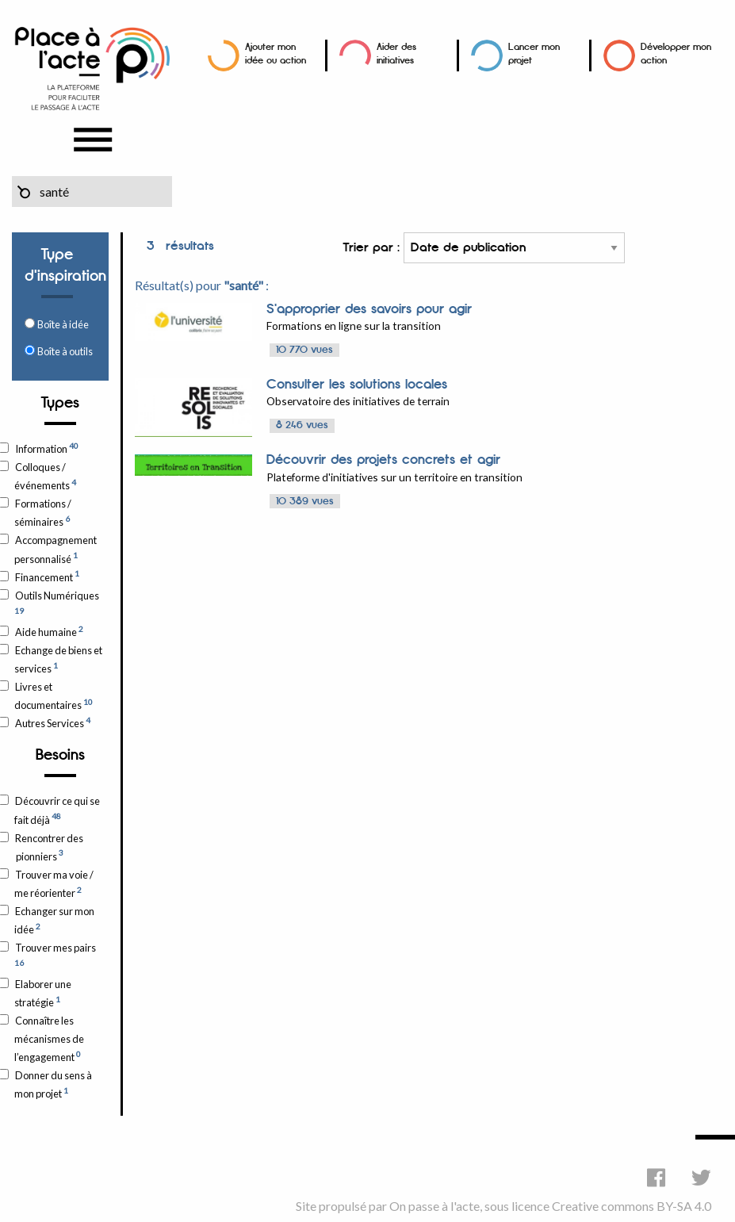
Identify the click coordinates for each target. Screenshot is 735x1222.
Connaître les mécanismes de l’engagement (49, 1038)
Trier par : (484, 247)
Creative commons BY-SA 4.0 (631, 1205)
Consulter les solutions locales (356, 385)
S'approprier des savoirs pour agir (369, 309)
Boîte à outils (65, 351)
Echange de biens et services (58, 659)
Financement (46, 576)
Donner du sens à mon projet (53, 1084)
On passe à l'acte (434, 1205)
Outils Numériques (56, 602)
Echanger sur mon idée (54, 920)
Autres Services (52, 722)
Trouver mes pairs (55, 954)
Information (46, 448)
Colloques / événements (45, 476)
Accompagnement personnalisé (55, 549)
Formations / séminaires (42, 512)
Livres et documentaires (53, 695)
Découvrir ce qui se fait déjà (57, 810)
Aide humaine (48, 631)
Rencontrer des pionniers (48, 847)
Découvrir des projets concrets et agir (383, 460)
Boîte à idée (63, 324)
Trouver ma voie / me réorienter (54, 883)
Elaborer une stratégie (42, 993)
